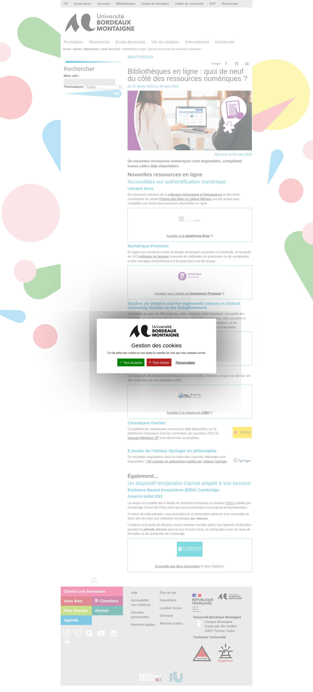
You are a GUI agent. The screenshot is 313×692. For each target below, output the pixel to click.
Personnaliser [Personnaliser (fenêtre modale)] (185, 362)
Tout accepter (130, 362)
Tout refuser (159, 362)
